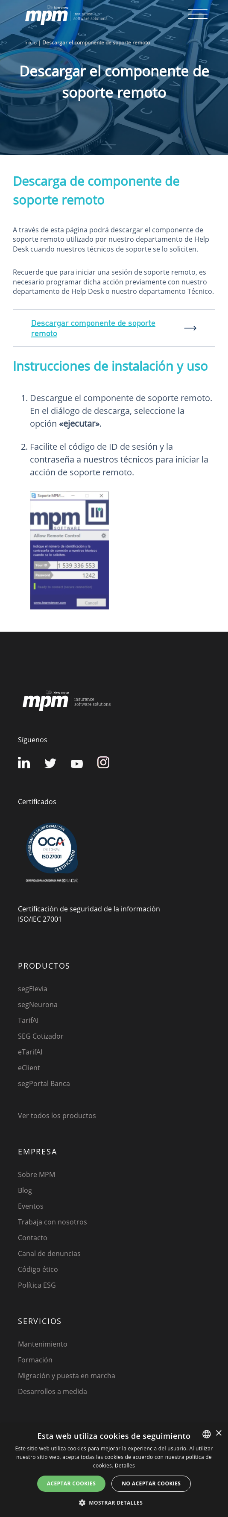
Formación (35, 1360)
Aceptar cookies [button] (71, 1483)
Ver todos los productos (57, 1115)
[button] (114, 1502)
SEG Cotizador (41, 1036)
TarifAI (28, 1020)
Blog (25, 1190)
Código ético (38, 1269)
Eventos (31, 1206)
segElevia (32, 988)
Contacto (32, 1237)
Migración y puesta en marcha (66, 1375)
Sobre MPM (36, 1174)
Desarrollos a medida (52, 1391)
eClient (29, 1067)
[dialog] (114, 1470)
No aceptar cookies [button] (151, 1483)
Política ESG (37, 1285)
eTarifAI (30, 1052)
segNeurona (38, 1004)
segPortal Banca (44, 1083)
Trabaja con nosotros (52, 1222)
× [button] (218, 1433)
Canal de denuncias (49, 1253)
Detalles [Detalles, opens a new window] (125, 1465)
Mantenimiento (42, 1344)
